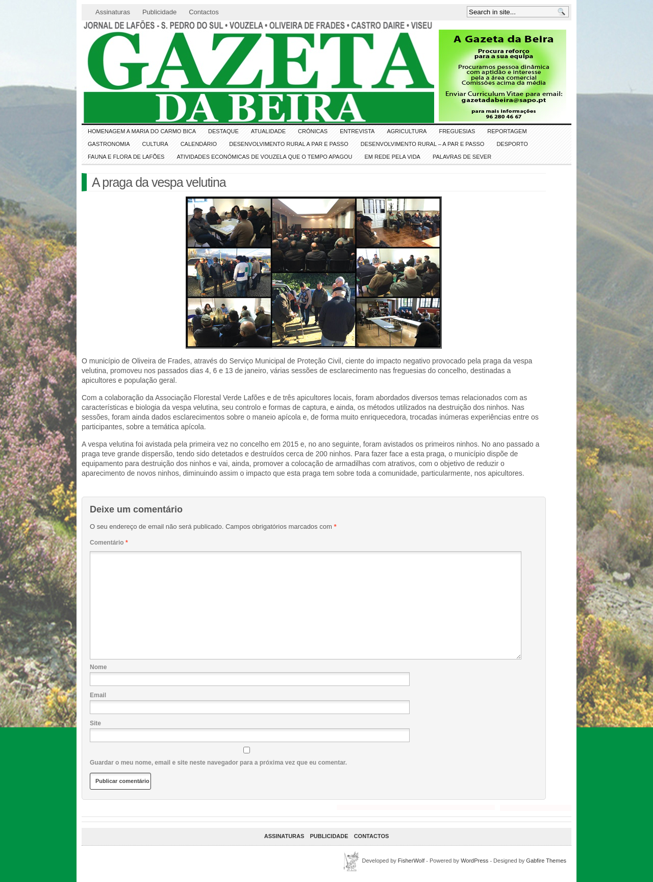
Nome (98, 667)
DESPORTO (512, 144)
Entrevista (357, 131)
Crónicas (313, 131)
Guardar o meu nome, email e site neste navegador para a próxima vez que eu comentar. (218, 762)
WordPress (474, 860)
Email (98, 695)
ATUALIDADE (268, 131)
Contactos (204, 12)
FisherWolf (411, 860)
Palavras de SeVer (462, 157)
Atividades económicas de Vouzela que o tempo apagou (264, 157)
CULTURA (155, 144)
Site (95, 723)
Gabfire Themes (546, 860)
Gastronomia (109, 144)
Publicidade (159, 12)
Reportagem (506, 131)
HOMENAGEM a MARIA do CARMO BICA (142, 131)
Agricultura (406, 131)
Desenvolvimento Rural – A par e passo (423, 144)
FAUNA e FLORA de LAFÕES (126, 157)
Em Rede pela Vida (392, 157)
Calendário (199, 144)
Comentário (109, 542)
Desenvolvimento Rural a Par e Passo (288, 144)
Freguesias (457, 131)
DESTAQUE (223, 131)
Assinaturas (112, 12)
